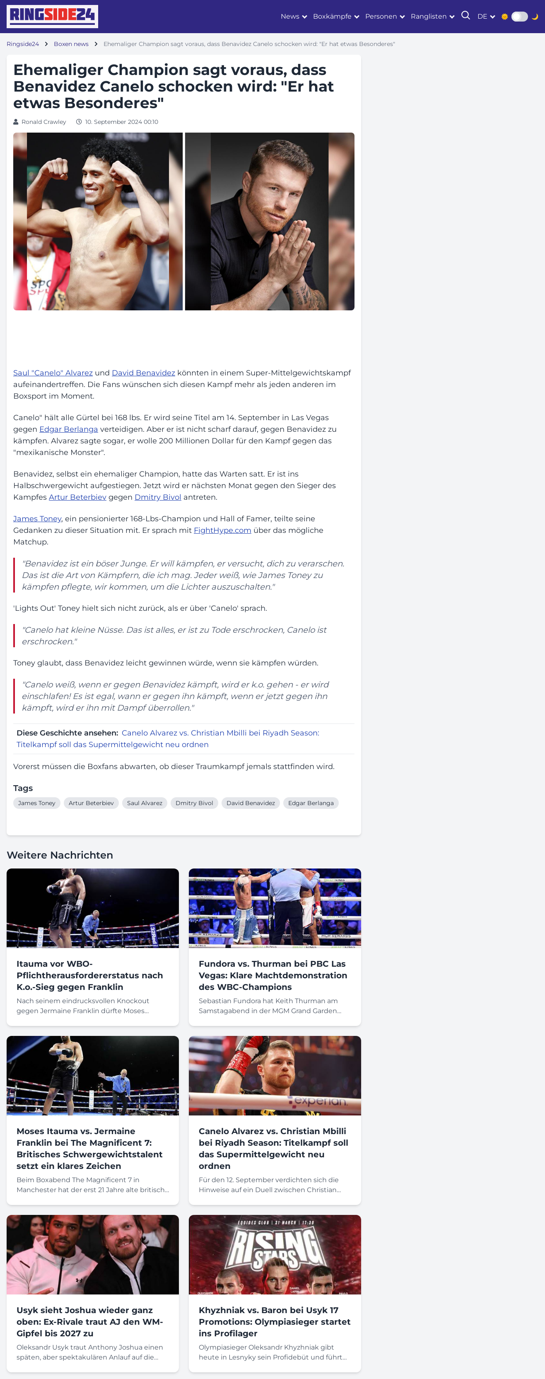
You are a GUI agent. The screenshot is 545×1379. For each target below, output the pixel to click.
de (482, 16)
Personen (381, 16)
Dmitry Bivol (158, 497)
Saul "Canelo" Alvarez (53, 372)
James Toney (37, 518)
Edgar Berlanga (68, 429)
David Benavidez (143, 372)
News (290, 16)
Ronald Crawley (44, 122)
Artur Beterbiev (77, 497)
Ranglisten (429, 16)
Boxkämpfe (332, 16)
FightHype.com (222, 530)
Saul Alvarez (144, 803)
